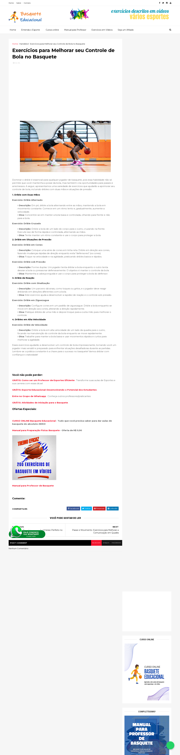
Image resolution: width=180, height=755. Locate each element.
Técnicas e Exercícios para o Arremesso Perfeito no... (144, 660)
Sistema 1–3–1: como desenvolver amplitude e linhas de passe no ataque (144, 290)
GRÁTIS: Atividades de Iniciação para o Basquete (41, 416)
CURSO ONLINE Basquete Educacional (35, 434)
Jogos (45, 660)
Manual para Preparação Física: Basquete (37, 444)
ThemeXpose (24, 751)
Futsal (67, 627)
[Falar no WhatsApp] (170, 745)
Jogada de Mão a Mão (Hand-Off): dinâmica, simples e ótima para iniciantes (145, 284)
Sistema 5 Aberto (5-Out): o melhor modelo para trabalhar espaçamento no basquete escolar (144, 278)
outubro (128, 640)
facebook (111, 556)
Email (128, 245)
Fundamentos (18, 660)
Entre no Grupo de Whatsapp (30, 410)
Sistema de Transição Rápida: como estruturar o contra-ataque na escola (143, 295)
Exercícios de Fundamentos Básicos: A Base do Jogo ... (144, 667)
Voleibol (68, 644)
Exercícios (40, 655)
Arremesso (17, 650)
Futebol (68, 623)
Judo (66, 633)
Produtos (16, 669)
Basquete (16, 655)
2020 (125, 713)
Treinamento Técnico (44, 679)
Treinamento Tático (21, 679)
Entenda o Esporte (30, 29)
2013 (124, 740)
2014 (124, 736)
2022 (124, 705)
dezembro (130, 632)
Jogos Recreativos (20, 664)
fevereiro (129, 696)
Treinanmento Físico (21, 684)
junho (127, 681)
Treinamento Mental (43, 674)
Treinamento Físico (20, 674)
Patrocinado (39, 664)
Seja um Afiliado (126, 29)
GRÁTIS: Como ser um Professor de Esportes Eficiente (44, 394)
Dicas (28, 655)
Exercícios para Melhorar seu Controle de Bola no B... (145, 654)
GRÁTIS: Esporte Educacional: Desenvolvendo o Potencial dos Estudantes (55, 403)
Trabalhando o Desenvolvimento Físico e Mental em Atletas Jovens (149, 380)
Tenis (67, 640)
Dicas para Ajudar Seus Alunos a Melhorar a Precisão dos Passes (151, 355)
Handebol (69, 630)
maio (127, 685)
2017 (124, 724)
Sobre (19, 3)
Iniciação (33, 660)
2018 (124, 720)
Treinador (40, 669)
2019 (124, 717)
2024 (125, 628)
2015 (124, 732)
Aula (44, 650)
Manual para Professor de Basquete (34, 499)
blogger (90, 556)
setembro (129, 644)
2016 (124, 728)
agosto (128, 673)
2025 (124, 625)
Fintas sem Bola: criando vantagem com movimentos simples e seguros (145, 300)
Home (12, 3)
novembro (130, 636)
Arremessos (32, 650)
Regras (28, 669)
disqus (100, 556)
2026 (125, 621)
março (127, 692)
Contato (28, 3)
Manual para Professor (75, 29)
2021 (124, 709)
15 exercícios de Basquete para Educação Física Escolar (151, 367)
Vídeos (38, 684)
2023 (124, 701)
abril (126, 688)
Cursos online (52, 29)
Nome (127, 236)
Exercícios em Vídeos (101, 29)
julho (127, 677)
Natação (68, 637)
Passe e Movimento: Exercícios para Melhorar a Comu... (142, 648)
